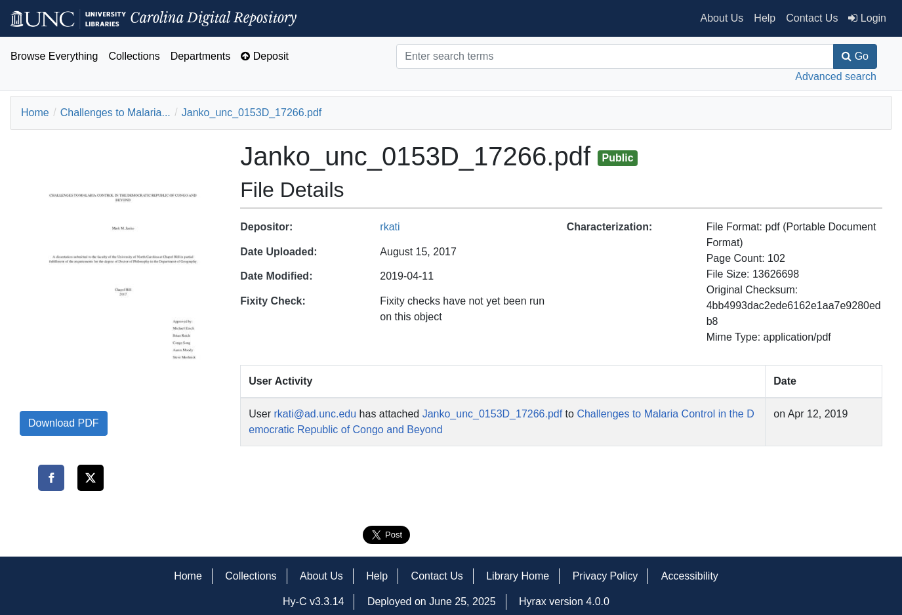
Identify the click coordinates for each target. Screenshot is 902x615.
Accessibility (689, 576)
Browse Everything (54, 56)
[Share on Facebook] (51, 478)
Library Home (517, 576)
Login (867, 18)
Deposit (265, 56)
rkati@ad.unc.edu (315, 413)
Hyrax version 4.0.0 (564, 601)
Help (764, 18)
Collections (133, 56)
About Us (722, 18)
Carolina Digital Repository (153, 18)
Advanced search (835, 76)
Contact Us (812, 18)
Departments (201, 56)
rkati (390, 226)
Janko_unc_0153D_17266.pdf (252, 112)
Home (35, 112)
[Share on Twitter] (90, 478)
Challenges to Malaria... (115, 112)
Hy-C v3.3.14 (313, 601)
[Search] (615, 56)
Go (855, 56)
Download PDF (63, 423)
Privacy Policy (605, 576)
